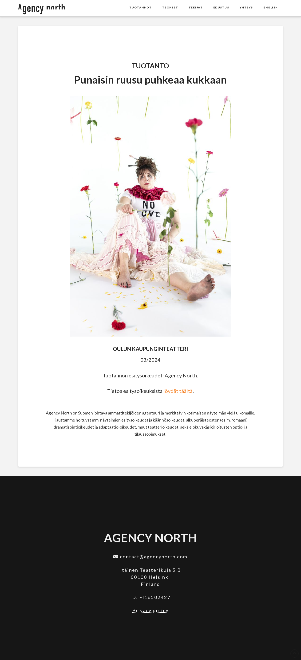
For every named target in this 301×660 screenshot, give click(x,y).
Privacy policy (150, 610)
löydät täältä (178, 391)
